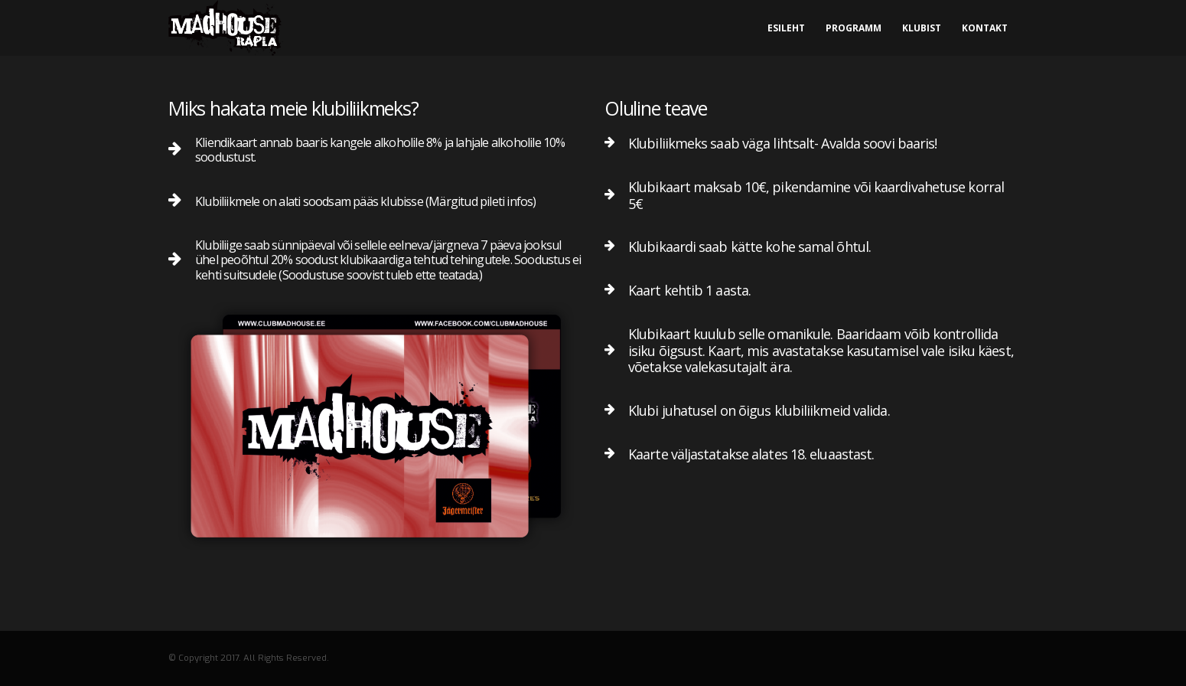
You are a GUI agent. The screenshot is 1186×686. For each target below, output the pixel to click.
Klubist (921, 27)
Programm (853, 27)
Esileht (786, 27)
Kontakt (985, 27)
